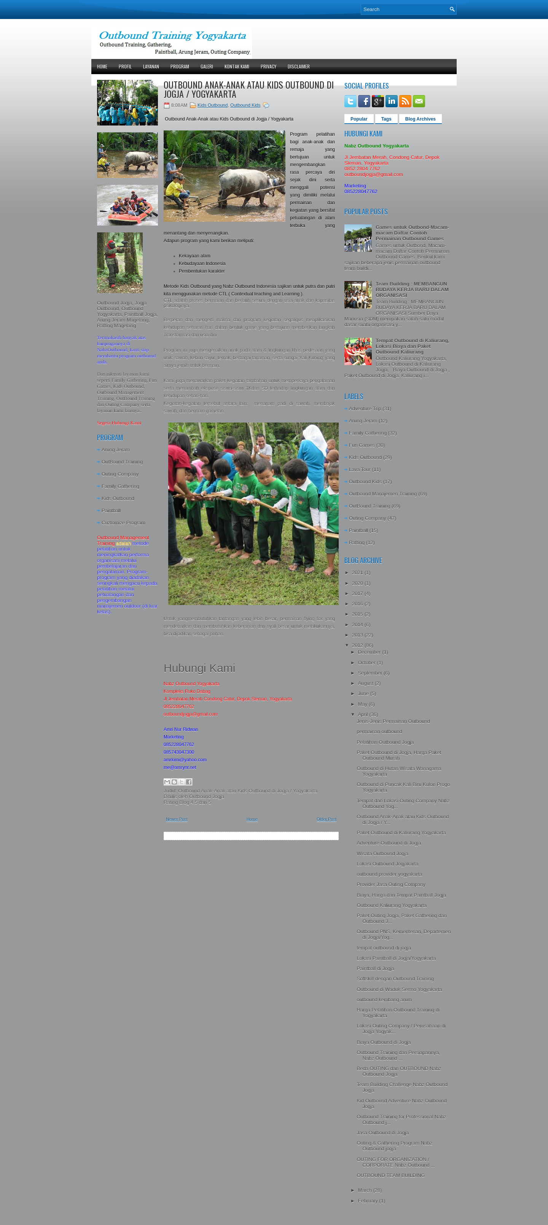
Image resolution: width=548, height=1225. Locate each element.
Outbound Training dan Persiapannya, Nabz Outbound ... (398, 1055)
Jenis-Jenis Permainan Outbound (393, 721)
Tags (386, 119)
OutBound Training (122, 462)
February (368, 1201)
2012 (358, 645)
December (370, 652)
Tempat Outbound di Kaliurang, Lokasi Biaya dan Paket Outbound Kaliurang (412, 346)
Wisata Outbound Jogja (382, 853)
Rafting (357, 542)
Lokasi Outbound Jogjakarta (387, 864)
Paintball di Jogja (375, 968)
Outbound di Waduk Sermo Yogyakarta (399, 989)
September (371, 673)
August (366, 683)
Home (102, 66)
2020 (358, 583)
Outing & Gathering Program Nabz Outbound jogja (394, 1146)
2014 (358, 625)
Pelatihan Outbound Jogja (385, 742)
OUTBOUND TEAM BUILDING (391, 1175)
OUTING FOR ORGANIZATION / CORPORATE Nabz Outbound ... (396, 1162)
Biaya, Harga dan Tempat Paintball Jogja (401, 895)
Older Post (326, 819)
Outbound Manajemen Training (383, 494)
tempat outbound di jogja (384, 948)
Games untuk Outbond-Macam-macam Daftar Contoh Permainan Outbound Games (412, 233)
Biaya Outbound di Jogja (384, 1042)
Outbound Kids (245, 105)
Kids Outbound (118, 498)
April (364, 714)
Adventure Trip (365, 409)
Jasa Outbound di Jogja (383, 1133)
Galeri (207, 66)
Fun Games (362, 445)
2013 (358, 635)
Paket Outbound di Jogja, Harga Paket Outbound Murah (399, 755)
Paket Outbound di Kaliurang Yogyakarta (401, 833)
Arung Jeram (116, 450)
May (363, 704)
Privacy (268, 66)
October (367, 663)
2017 (358, 593)
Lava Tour (360, 469)
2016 (358, 604)
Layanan (151, 66)
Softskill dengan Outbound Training (395, 979)
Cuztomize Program (123, 523)
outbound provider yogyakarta (389, 874)
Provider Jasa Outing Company (391, 884)
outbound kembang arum (384, 1000)
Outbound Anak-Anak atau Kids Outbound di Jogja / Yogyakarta (249, 89)
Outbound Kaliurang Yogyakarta (392, 905)
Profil (125, 66)
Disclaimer (299, 66)
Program (179, 66)
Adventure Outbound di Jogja (389, 843)
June (364, 693)
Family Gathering (120, 486)
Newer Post (177, 819)
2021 (358, 572)
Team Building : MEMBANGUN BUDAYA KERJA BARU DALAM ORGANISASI (412, 289)
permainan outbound (379, 731)
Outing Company (120, 474)
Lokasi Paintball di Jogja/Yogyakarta (396, 958)
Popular (359, 119)
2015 (358, 614)
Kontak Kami (237, 66)
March (365, 1190)
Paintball (111, 510)
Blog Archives (420, 119)
